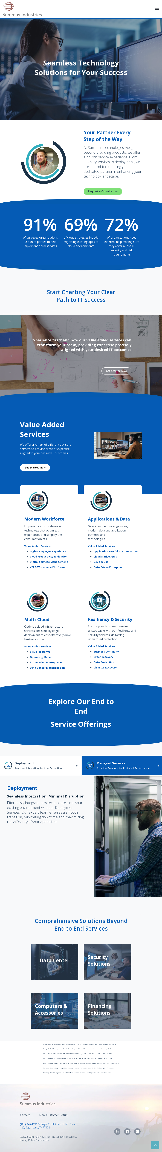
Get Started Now (116, 371)
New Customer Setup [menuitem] (53, 1115)
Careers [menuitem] (25, 1115)
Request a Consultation (103, 191)
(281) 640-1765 (28, 1124)
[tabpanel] (81, 836)
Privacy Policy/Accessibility (34, 1140)
